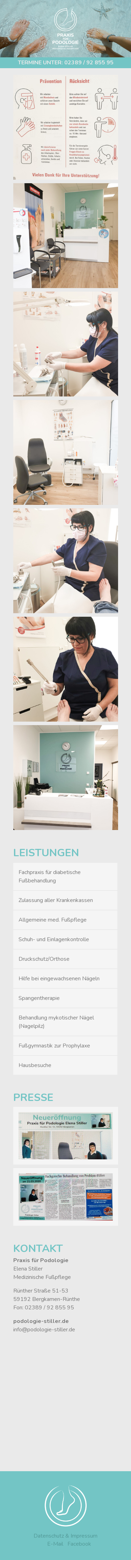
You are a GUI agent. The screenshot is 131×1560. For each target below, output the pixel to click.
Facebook (79, 1544)
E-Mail (55, 1544)
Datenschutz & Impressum (65, 1536)
